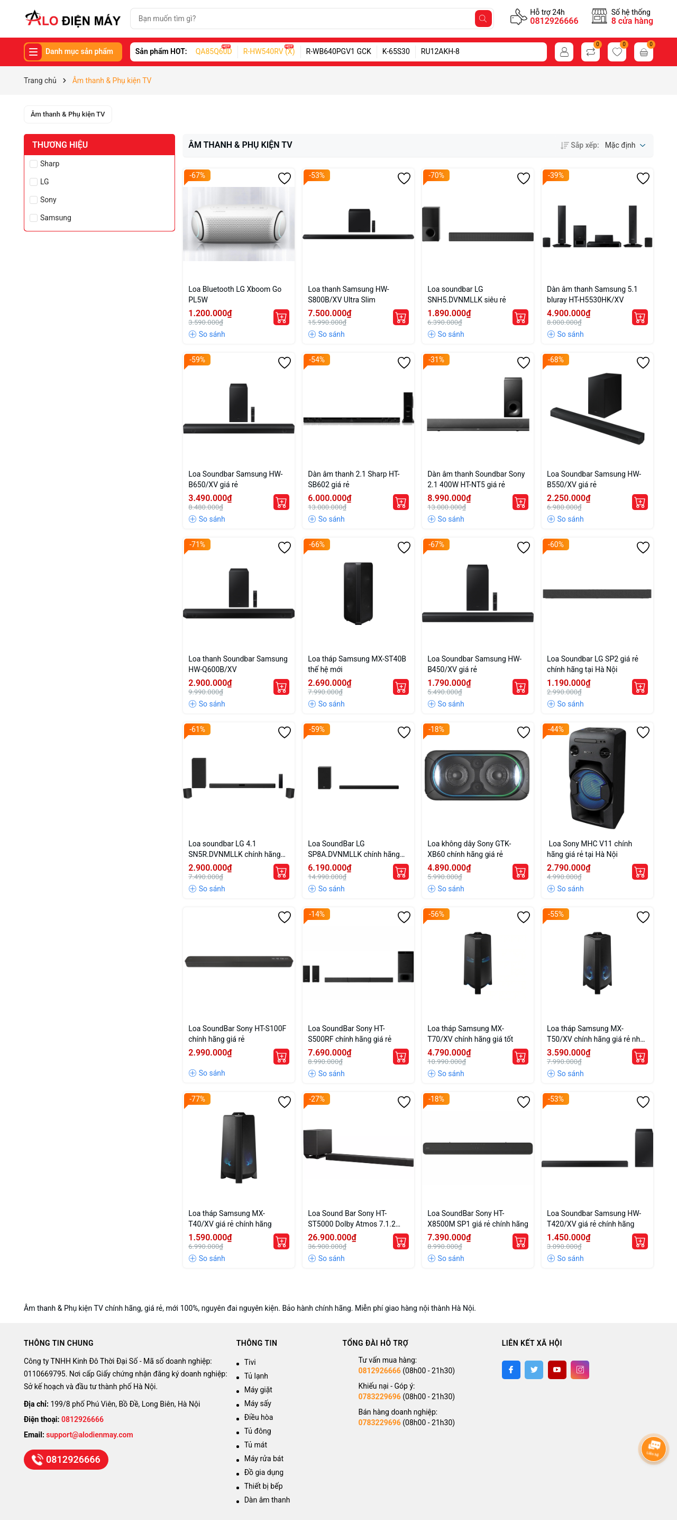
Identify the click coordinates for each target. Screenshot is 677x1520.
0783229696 (379, 1396)
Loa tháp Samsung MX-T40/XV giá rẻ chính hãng (229, 1218)
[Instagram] (580, 1370)
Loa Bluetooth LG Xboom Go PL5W (234, 294)
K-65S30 (396, 51)
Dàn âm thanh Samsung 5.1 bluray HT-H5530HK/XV (592, 294)
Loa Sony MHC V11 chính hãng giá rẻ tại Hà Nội (589, 849)
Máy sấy (257, 1403)
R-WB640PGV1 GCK (338, 51)
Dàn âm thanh (267, 1500)
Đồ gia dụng (263, 1472)
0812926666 (554, 21)
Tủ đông (257, 1431)
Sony (48, 199)
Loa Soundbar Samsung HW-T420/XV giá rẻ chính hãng (594, 1218)
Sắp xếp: (580, 145)
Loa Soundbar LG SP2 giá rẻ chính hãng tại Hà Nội (592, 664)
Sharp (49, 163)
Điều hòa (258, 1417)
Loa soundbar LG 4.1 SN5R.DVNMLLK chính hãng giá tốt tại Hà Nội (234, 849)
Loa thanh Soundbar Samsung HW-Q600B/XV (238, 664)
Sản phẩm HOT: (161, 51)
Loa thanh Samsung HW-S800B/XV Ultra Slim (348, 294)
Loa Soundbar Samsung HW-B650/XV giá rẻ (235, 479)
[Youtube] (557, 1370)
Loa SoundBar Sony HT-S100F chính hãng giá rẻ (237, 1033)
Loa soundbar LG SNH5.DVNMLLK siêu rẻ (466, 294)
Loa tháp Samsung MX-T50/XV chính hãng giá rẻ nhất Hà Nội (596, 1034)
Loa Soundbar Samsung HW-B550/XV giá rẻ (594, 479)
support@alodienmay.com (89, 1434)
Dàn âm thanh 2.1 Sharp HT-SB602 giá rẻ (353, 479)
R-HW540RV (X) (269, 51)
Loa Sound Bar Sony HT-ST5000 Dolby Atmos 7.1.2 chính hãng (352, 1219)
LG (44, 181)
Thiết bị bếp (263, 1486)
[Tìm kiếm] (483, 18)
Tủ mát (255, 1445)
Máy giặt (258, 1389)
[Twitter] (534, 1370)
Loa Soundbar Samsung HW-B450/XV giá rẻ (474, 664)
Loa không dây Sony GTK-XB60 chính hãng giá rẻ (469, 849)
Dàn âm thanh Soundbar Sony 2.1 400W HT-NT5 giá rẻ (476, 479)
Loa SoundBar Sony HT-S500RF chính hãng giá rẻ (349, 1033)
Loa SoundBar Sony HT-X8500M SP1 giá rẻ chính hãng (477, 1218)
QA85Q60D (214, 51)
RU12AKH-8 (440, 51)
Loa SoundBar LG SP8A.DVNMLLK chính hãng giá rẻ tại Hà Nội (354, 849)
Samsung (55, 217)
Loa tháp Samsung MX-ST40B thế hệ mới (357, 664)
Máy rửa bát (263, 1458)
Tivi (250, 1362)
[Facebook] (511, 1370)
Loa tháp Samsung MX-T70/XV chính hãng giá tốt (470, 1033)
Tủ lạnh (256, 1376)
